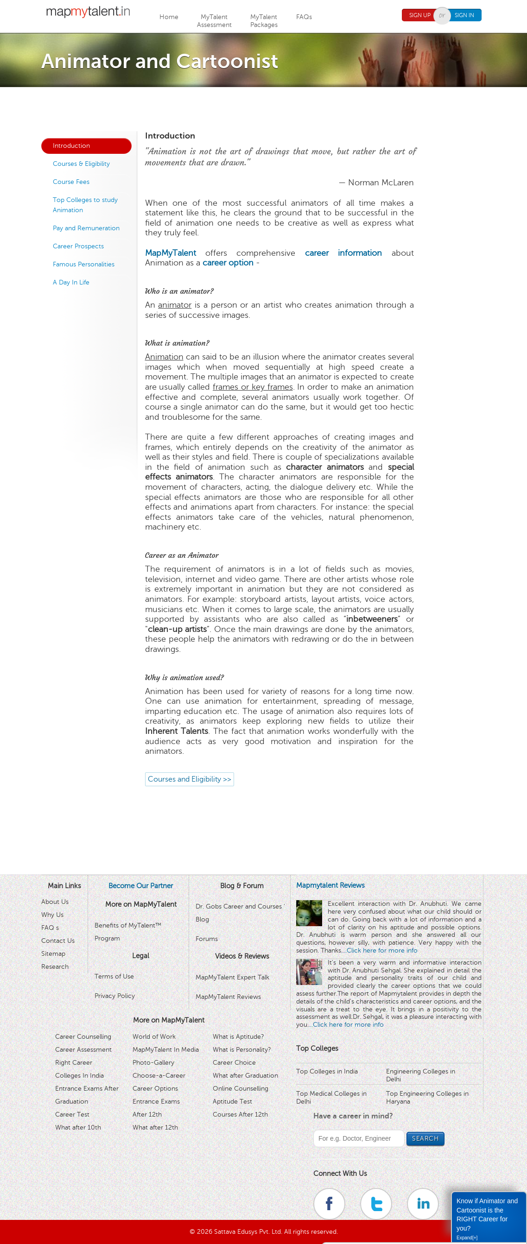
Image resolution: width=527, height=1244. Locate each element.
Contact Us (58, 940)
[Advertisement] (263, 108)
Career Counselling (83, 1036)
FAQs (304, 16)
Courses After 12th (240, 1114)
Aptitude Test (232, 1101)
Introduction (71, 145)
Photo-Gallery (153, 1062)
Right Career (73, 1062)
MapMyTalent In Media (166, 1049)
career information (343, 253)
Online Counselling (240, 1088)
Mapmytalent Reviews (330, 885)
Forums (207, 938)
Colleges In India (79, 1075)
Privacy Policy (115, 995)
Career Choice (234, 1062)
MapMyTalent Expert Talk (232, 977)
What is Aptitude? (238, 1036)
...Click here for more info (380, 950)
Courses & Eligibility (81, 163)
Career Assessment (83, 1049)
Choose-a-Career (159, 1075)
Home (168, 16)
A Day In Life (71, 282)
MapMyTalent (170, 253)
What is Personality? (242, 1049)
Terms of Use (114, 976)
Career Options (155, 1088)
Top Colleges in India (327, 1071)
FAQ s (50, 927)
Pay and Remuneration (86, 228)
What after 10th (78, 1127)
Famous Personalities (83, 264)
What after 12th (155, 1127)
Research (55, 966)
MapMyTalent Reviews (228, 996)
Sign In (464, 15)
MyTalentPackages (264, 20)
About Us (55, 901)
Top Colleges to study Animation (85, 205)
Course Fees (71, 181)
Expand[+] (467, 1237)
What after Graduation (245, 1075)
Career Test (72, 1114)
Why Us (52, 914)
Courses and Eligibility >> (189, 779)
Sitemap (53, 953)
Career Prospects (78, 246)
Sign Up (420, 15)
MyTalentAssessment (214, 20)
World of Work (154, 1036)
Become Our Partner (140, 886)
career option (228, 262)
